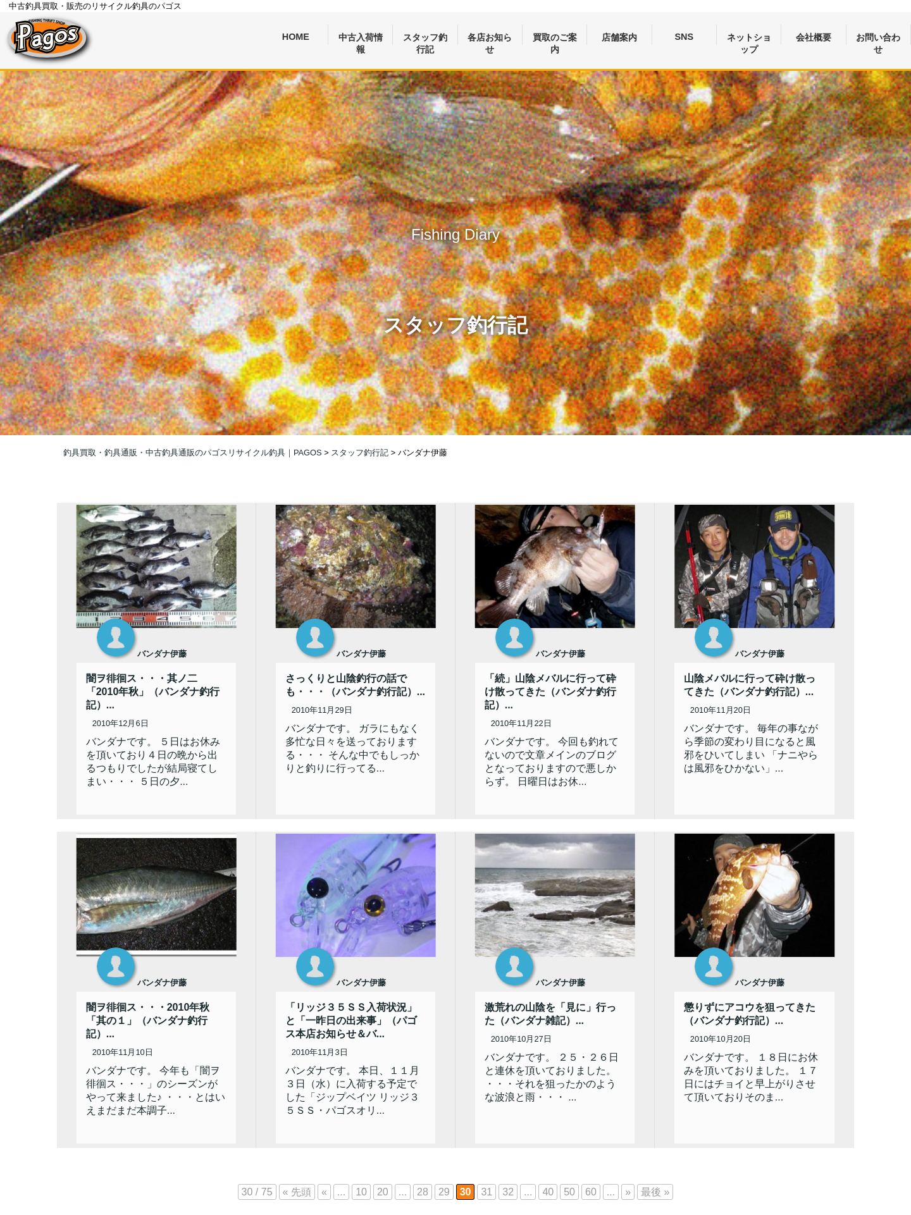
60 (591, 1192)
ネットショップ (749, 39)
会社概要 (813, 37)
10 (361, 1192)
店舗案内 (619, 37)
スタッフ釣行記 (425, 39)
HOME (295, 37)
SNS (684, 37)
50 (569, 1192)
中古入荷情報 (360, 39)
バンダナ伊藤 (162, 653)
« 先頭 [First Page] (297, 1192)
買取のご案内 (555, 39)
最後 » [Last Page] (655, 1192)
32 (508, 1192)
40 (548, 1192)
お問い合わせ (878, 39)
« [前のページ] (324, 1192)
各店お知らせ (490, 39)
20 (382, 1192)
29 (444, 1192)
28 (422, 1192)
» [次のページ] (628, 1192)
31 (486, 1192)
